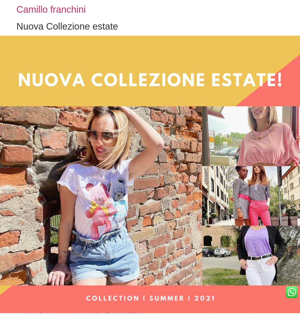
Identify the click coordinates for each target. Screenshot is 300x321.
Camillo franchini (51, 9)
